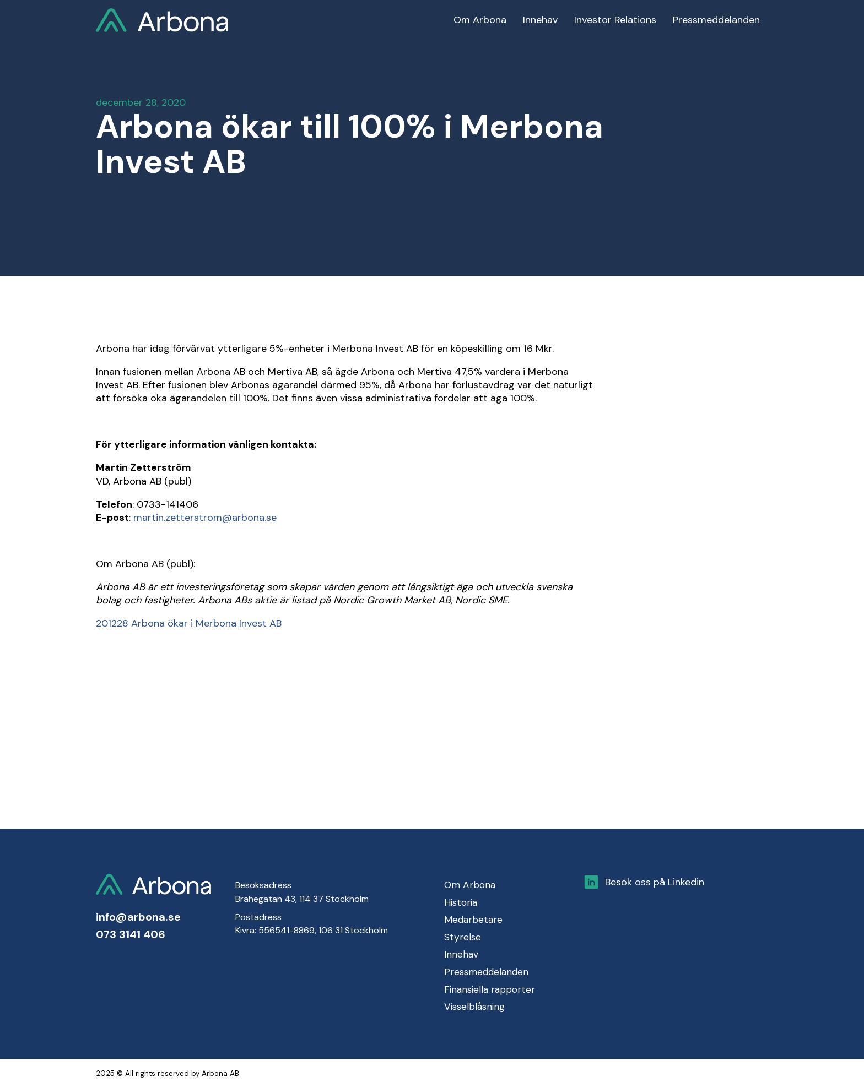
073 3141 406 (130, 934)
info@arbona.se (138, 916)
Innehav (461, 954)
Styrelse (462, 937)
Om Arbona (469, 885)
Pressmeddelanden (486, 972)
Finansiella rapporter (489, 989)
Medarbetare (473, 919)
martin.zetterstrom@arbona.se (205, 517)
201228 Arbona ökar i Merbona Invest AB (189, 623)
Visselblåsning (474, 1006)
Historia (460, 902)
